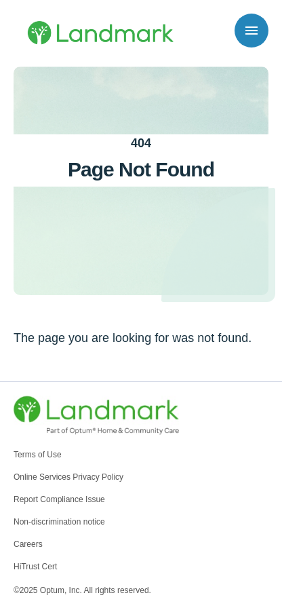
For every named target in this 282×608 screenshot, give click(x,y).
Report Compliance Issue (59, 499)
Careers (28, 544)
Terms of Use (38, 454)
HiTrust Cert (35, 566)
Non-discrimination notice (59, 522)
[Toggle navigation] (251, 31)
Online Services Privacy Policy (68, 477)
